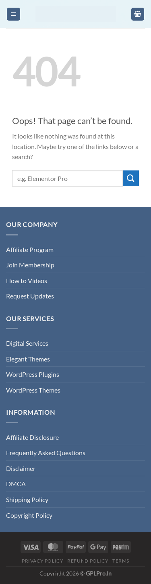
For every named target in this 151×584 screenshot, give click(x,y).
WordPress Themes (33, 390)
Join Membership (30, 265)
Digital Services (27, 343)
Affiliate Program (30, 249)
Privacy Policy (43, 561)
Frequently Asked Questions (45, 452)
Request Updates (30, 296)
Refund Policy (87, 561)
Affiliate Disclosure (32, 437)
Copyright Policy (29, 515)
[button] (13, 14)
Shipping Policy (27, 499)
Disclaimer (20, 468)
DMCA (16, 483)
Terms (120, 561)
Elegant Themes (28, 359)
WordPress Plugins (32, 374)
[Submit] (131, 178)
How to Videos (26, 280)
